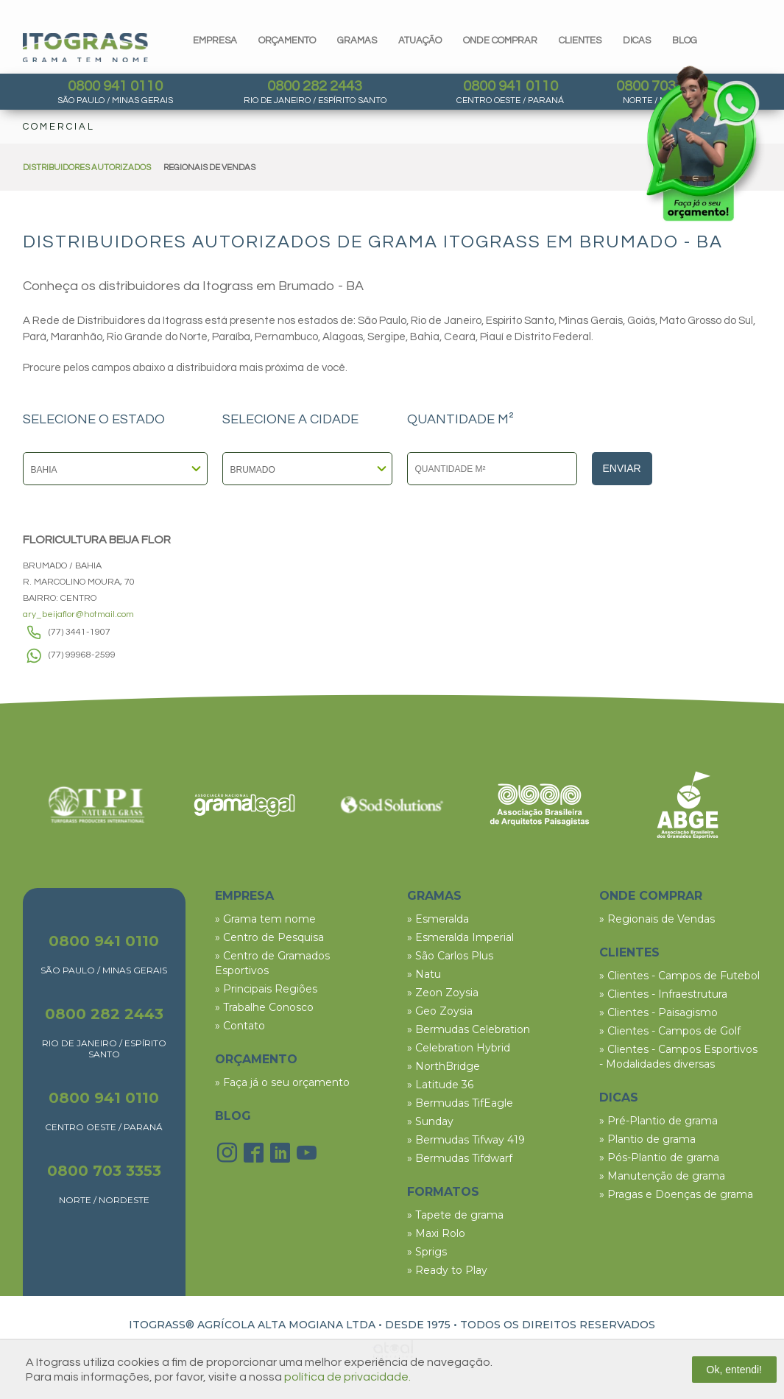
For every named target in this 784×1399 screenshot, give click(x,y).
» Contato (240, 1025)
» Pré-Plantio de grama (658, 1120)
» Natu (424, 974)
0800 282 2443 (314, 86)
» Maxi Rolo (436, 1233)
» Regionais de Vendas (657, 919)
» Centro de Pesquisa (269, 937)
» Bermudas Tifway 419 (466, 1139)
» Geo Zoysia (440, 1011)
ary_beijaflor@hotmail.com (78, 614)
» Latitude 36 (440, 1084)
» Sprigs (427, 1251)
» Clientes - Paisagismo (658, 1012)
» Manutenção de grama (662, 1176)
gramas (357, 40)
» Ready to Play (447, 1270)
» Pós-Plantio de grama (659, 1157)
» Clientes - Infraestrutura (663, 994)
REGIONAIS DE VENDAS (209, 167)
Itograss (85, 47)
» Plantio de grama (647, 1139)
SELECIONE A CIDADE (290, 419)
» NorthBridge (443, 1066)
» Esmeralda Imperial (460, 937)
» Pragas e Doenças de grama (676, 1194)
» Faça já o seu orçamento (282, 1082)
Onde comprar (500, 40)
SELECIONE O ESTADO (94, 419)
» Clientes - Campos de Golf (670, 1030)
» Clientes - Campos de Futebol (679, 975)
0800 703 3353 (104, 1171)
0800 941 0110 (115, 86)
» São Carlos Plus (450, 955)
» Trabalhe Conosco (264, 1007)
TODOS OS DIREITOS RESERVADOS (557, 1324)
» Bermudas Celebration (468, 1029)
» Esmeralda (438, 919)
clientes (580, 40)
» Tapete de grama (455, 1215)
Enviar (622, 468)
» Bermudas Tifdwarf (459, 1158)
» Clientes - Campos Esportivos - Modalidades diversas (678, 1057)
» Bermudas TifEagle (460, 1103)
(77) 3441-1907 (79, 632)
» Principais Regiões (266, 988)
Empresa (215, 40)
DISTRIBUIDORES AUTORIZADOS (87, 167)
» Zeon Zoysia (442, 992)
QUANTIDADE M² (460, 419)
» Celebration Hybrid (458, 1047)
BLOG (233, 1116)
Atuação (420, 40)
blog (684, 40)
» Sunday (430, 1121)
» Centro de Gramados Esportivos (272, 963)
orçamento (287, 40)
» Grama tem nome (265, 919)
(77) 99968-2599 (82, 655)
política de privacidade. (347, 1377)
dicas (637, 40)
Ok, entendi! (735, 1369)
